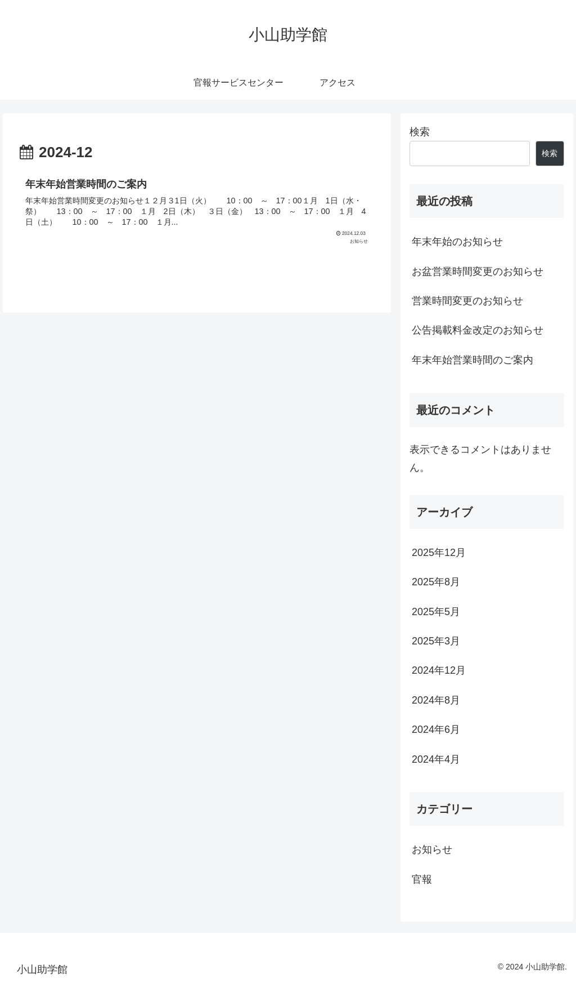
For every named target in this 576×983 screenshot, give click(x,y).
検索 (420, 131)
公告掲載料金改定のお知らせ (477, 330)
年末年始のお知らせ (457, 241)
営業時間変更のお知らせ (467, 300)
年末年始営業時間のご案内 (472, 360)
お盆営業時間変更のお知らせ (477, 271)
